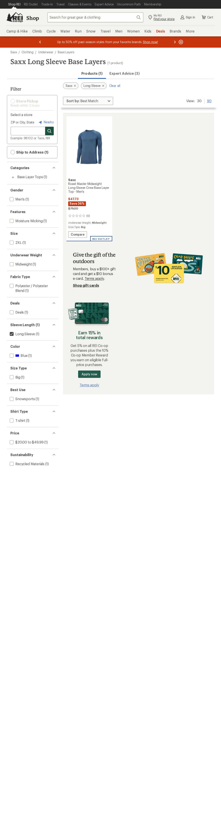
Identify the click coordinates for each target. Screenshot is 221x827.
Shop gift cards (86, 285)
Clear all (114, 85)
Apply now (89, 374)
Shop (32, 18)
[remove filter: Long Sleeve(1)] (22, 334)
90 (209, 100)
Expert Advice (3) (124, 73)
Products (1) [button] (92, 73)
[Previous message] (40, 42)
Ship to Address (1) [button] (29, 152)
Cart (207, 17)
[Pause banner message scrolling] (180, 42)
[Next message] (174, 42)
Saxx (13, 52)
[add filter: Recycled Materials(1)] (26, 464)
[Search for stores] (49, 131)
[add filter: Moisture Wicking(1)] (26, 221)
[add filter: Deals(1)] (16, 312)
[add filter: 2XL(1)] (15, 242)
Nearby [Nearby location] (46, 122)
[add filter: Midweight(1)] (20, 264)
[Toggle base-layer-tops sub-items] (13, 177)
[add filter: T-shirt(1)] (17, 420)
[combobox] (95, 17)
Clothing (27, 52)
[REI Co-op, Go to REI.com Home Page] (14, 17)
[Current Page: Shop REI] (14, 4)
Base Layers (66, 52)
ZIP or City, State (22, 122)
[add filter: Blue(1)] (18, 355)
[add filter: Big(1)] (14, 377)
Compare (78, 235)
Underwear (45, 52)
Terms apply (94, 278)
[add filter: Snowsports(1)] (22, 399)
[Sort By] (88, 101)
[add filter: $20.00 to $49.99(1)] (26, 442)
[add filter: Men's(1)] (17, 199)
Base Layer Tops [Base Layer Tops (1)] (30, 177)
